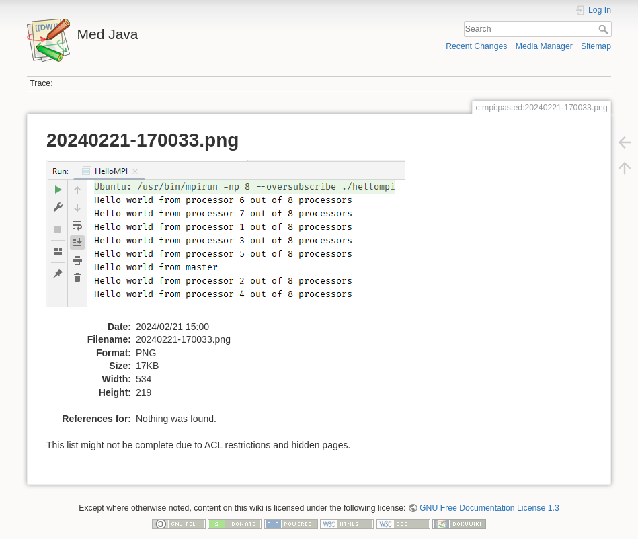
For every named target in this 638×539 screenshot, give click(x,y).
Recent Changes (476, 46)
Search (604, 29)
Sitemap (596, 46)
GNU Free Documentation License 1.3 (489, 508)
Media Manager (544, 46)
